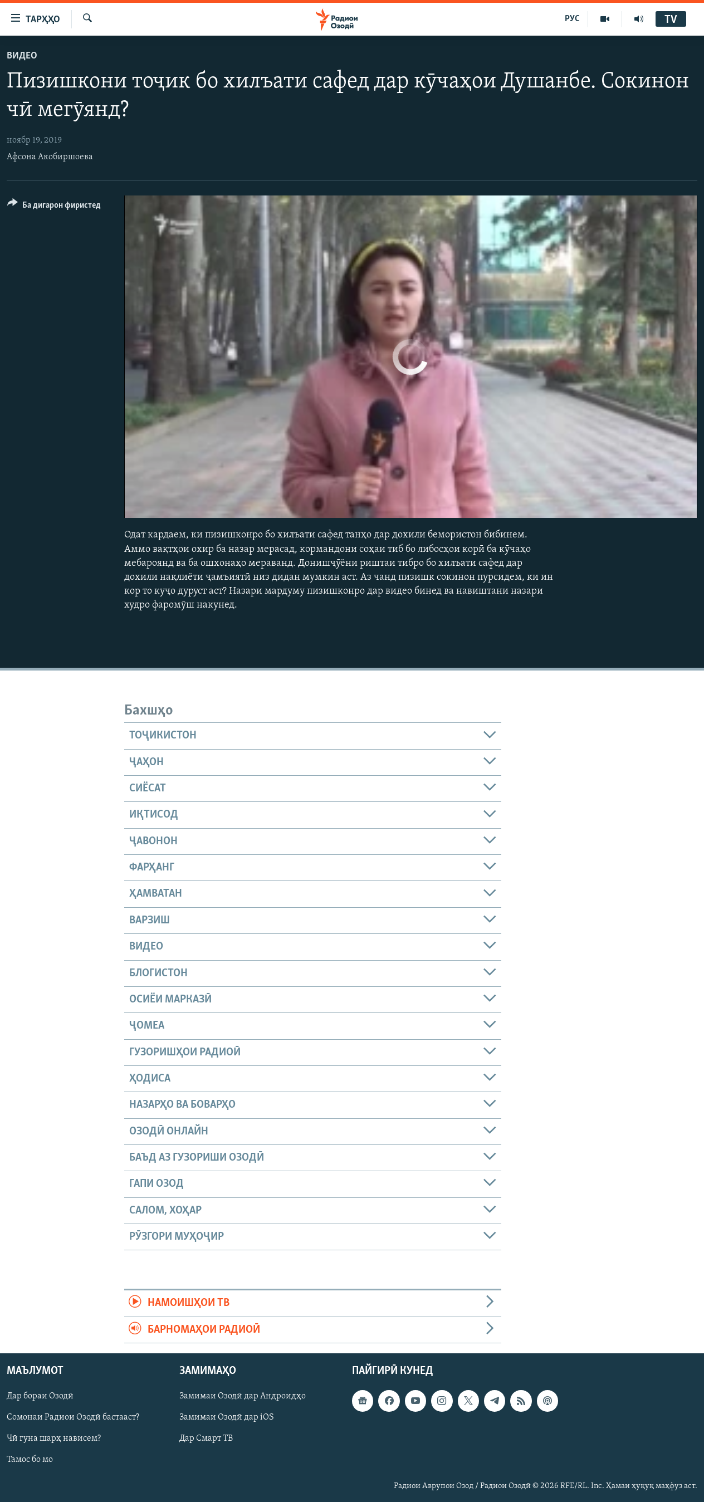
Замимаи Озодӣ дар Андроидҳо (242, 1396)
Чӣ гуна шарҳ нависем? (54, 1438)
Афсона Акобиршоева (50, 157)
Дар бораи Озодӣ (40, 1396)
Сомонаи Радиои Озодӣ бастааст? (73, 1417)
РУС (572, 18)
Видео (22, 56)
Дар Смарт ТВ (206, 1438)
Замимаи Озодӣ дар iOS (226, 1417)
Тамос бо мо (30, 1459)
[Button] (54, 206)
